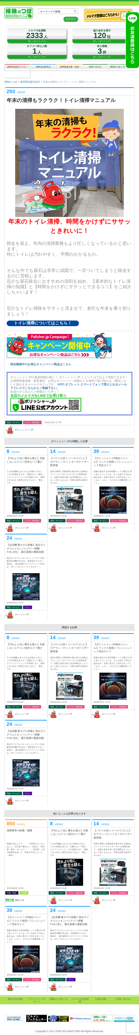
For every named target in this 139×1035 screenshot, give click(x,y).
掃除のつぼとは (58, 999)
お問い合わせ (95, 67)
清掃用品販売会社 (43, 67)
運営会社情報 (15, 999)
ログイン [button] (71, 18)
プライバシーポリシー (37, 1000)
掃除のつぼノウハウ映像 (121, 67)
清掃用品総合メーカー (17, 67)
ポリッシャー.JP (24, 429)
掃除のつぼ (10, 81)
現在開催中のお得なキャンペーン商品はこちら (40, 364)
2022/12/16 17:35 (53, 422)
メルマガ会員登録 (80, 1000)
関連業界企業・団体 (69, 67)
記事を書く (17, 74)
